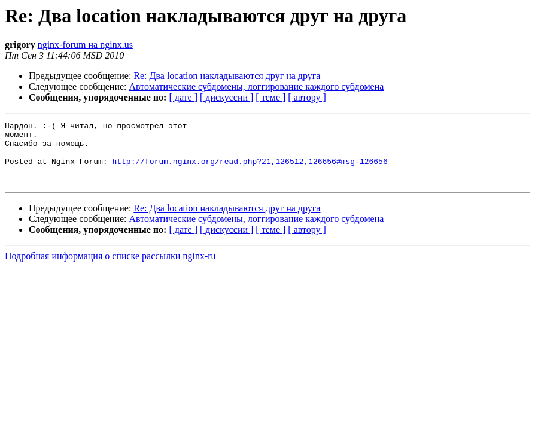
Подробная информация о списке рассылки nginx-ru (110, 268)
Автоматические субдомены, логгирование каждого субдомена (256, 86)
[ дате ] (183, 97)
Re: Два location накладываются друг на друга (226, 76)
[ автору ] (307, 97)
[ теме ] (270, 97)
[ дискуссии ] (226, 97)
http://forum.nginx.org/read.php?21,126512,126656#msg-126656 (249, 170)
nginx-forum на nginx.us (85, 45)
